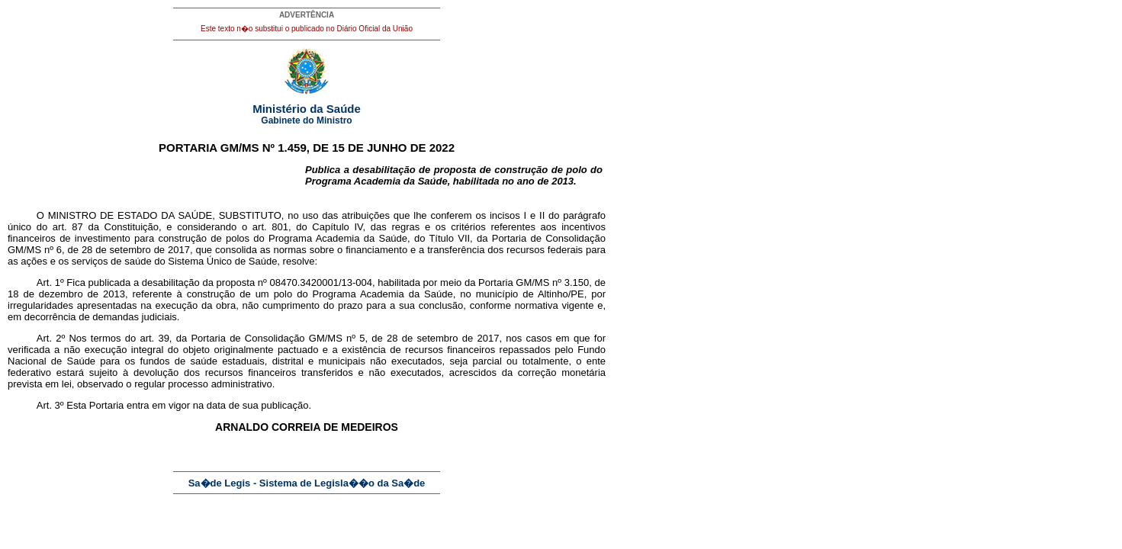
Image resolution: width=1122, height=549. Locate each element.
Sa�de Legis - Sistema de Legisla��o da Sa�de (307, 483)
